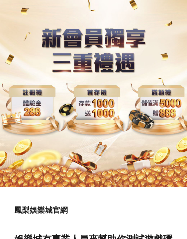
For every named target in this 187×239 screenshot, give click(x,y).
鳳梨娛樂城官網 (41, 210)
